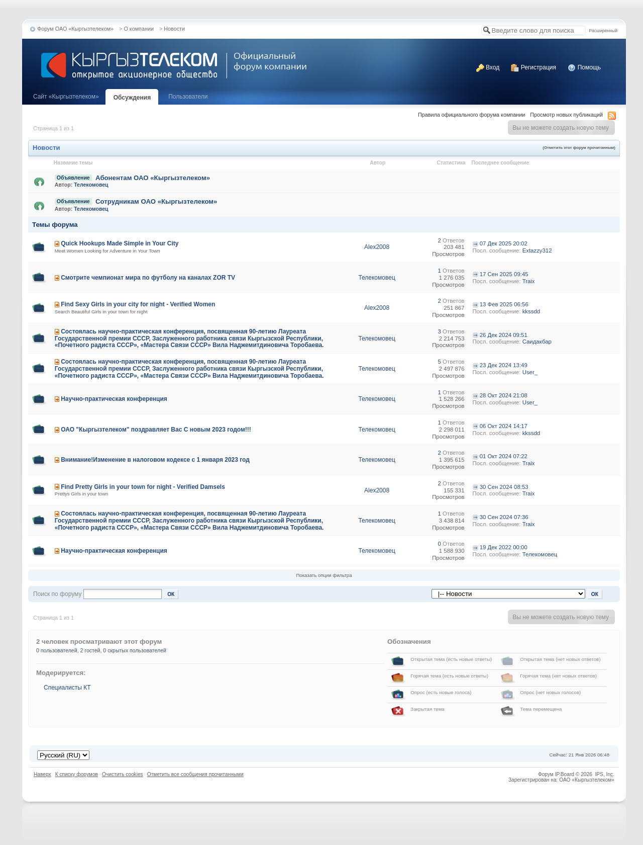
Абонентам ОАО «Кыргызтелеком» (152, 178)
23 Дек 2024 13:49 (503, 365)
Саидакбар (537, 342)
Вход (487, 67)
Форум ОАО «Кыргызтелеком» (75, 29)
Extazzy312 (537, 250)
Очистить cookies (122, 774)
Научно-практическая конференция (114, 398)
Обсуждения (132, 97)
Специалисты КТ (67, 687)
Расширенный (603, 30)
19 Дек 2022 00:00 (503, 547)
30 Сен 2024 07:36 (504, 517)
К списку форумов (76, 774)
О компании (139, 29)
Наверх (42, 774)
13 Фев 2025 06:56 (504, 304)
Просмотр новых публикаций (566, 115)
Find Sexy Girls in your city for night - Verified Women (138, 304)
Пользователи (187, 96)
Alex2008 (376, 246)
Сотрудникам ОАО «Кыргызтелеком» (156, 201)
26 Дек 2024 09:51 (503, 335)
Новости (174, 29)
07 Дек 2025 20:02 (503, 243)
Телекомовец (91, 185)
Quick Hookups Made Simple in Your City (119, 243)
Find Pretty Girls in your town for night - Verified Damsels (143, 486)
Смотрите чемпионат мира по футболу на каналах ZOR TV (148, 277)
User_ (530, 372)
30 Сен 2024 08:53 (504, 487)
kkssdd (531, 311)
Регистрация (533, 67)
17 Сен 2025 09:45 (504, 274)
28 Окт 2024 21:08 (503, 395)
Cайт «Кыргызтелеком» (66, 96)
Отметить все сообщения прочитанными (195, 774)
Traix (528, 281)
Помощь (584, 67)
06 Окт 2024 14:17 (503, 426)
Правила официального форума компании (471, 115)
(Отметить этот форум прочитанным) (579, 147)
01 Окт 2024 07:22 (503, 456)
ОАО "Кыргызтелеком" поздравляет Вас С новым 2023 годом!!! (156, 429)
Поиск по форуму (57, 594)
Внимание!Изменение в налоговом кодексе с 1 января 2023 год (155, 459)
